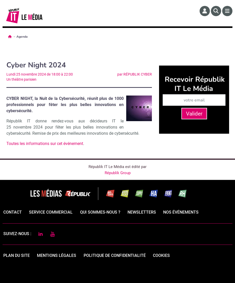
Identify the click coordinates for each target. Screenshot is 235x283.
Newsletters (142, 212)
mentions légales (56, 255)
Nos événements (181, 212)
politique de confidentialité (115, 255)
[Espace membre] (205, 11)
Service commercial (51, 212)
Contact (12, 212)
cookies (161, 255)
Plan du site (16, 255)
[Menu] (227, 11)
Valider (194, 114)
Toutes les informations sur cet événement (44, 143)
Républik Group (118, 173)
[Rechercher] (216, 11)
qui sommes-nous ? (100, 212)
